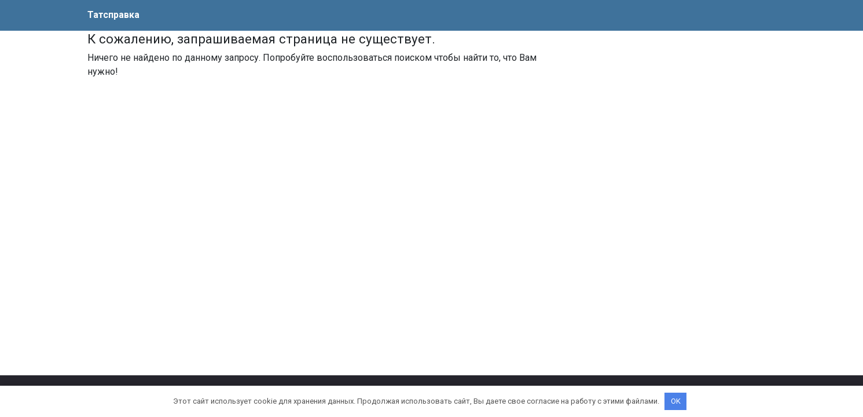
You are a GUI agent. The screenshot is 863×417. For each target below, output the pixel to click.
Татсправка (113, 14)
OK (676, 401)
